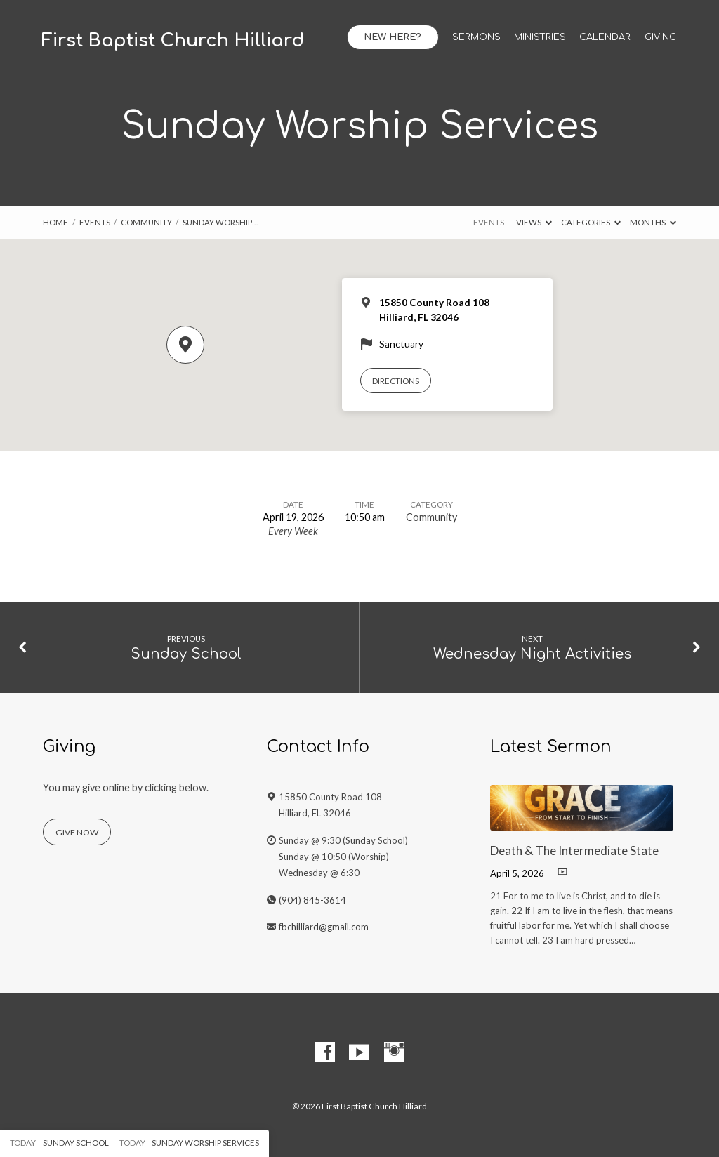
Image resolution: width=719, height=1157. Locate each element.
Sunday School (186, 654)
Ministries (540, 37)
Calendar (605, 37)
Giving (660, 37)
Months (653, 222)
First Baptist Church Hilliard (172, 41)
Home (55, 222)
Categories (591, 222)
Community (146, 222)
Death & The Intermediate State (574, 850)
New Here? (392, 37)
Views (534, 222)
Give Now (76, 832)
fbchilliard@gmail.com (324, 926)
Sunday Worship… (220, 222)
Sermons (476, 37)
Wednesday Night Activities (532, 654)
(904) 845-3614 (312, 900)
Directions (395, 380)
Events (94, 222)
